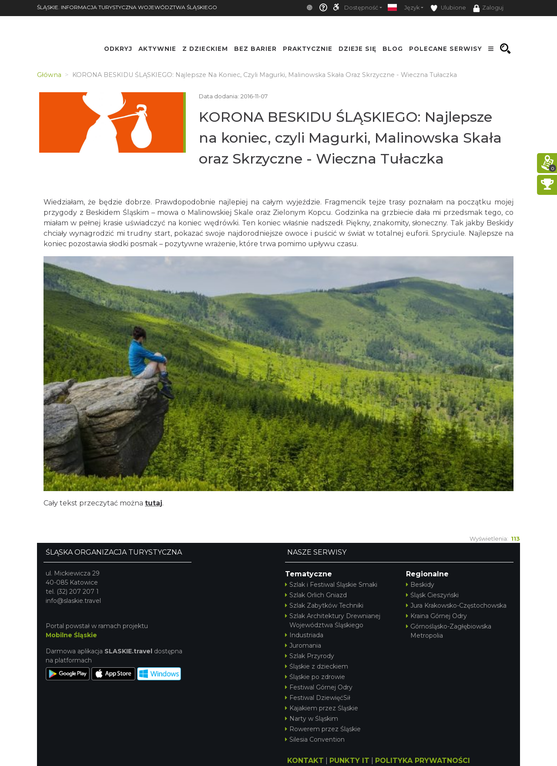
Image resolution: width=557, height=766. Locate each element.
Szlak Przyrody (309, 656)
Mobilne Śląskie (71, 635)
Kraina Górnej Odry (436, 616)
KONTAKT (305, 760)
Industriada (304, 635)
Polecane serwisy (445, 48)
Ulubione (448, 8)
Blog (393, 48)
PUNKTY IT (349, 760)
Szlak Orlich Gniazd (316, 595)
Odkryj (118, 48)
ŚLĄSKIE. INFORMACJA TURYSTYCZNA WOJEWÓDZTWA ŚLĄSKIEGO (127, 7)
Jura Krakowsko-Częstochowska (456, 605)
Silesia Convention (315, 739)
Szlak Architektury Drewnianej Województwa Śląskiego (332, 620)
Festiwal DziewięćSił (317, 698)
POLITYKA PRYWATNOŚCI (422, 760)
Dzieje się (357, 48)
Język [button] (411, 7)
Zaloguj (488, 8)
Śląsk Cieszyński (432, 595)
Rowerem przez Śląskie (323, 729)
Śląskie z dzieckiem (316, 666)
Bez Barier (255, 48)
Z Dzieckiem (205, 48)
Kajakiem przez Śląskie (321, 708)
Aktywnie (157, 48)
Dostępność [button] (361, 7)
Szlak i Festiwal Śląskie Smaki (331, 585)
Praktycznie (307, 48)
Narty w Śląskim (311, 719)
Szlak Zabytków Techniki (324, 605)
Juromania (303, 645)
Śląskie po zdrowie (315, 677)
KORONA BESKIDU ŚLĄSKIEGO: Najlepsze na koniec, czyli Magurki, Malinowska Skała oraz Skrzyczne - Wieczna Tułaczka (350, 137)
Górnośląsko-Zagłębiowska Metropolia (448, 630)
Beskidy (420, 585)
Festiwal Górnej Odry (318, 687)
